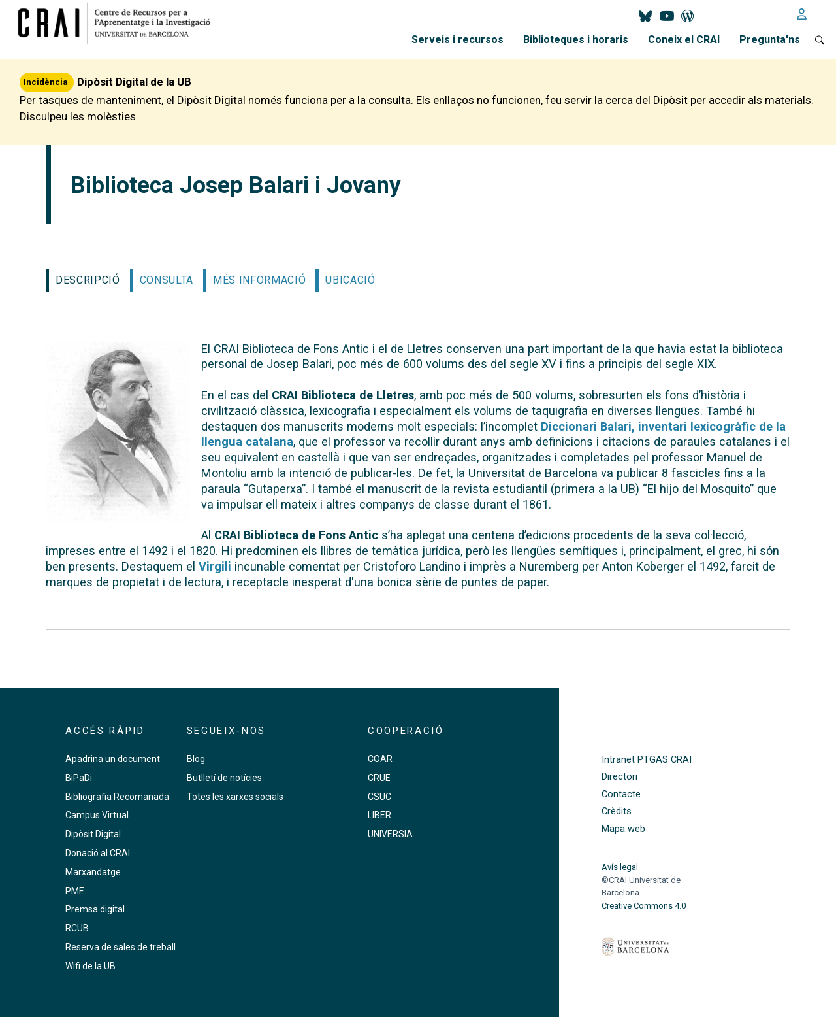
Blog (196, 759)
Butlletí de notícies (224, 778)
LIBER (379, 815)
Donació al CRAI (97, 853)
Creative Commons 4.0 (644, 905)
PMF (74, 891)
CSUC (379, 797)
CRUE (379, 778)
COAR (380, 759)
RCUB (77, 928)
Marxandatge (93, 872)
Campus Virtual (97, 815)
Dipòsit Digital (93, 834)
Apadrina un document (112, 759)
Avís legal (620, 867)
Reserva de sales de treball (120, 947)
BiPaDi (78, 778)
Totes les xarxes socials (235, 797)
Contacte (621, 794)
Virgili (215, 566)
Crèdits (617, 811)
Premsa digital (95, 909)
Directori (619, 776)
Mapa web (623, 829)
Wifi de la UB (90, 966)
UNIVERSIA (390, 834)
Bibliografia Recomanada (117, 797)
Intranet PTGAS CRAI (647, 759)
